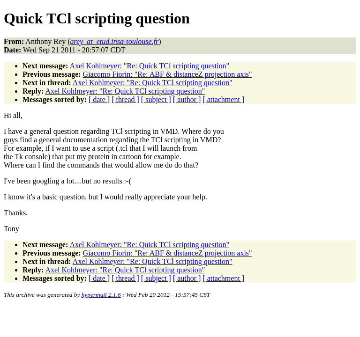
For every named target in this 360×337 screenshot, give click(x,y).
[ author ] (187, 99)
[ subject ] (156, 99)
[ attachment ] (223, 99)
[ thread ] (125, 99)
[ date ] (99, 99)
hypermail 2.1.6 (101, 294)
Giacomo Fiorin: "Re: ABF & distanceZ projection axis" (167, 74)
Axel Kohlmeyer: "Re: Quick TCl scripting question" (149, 66)
